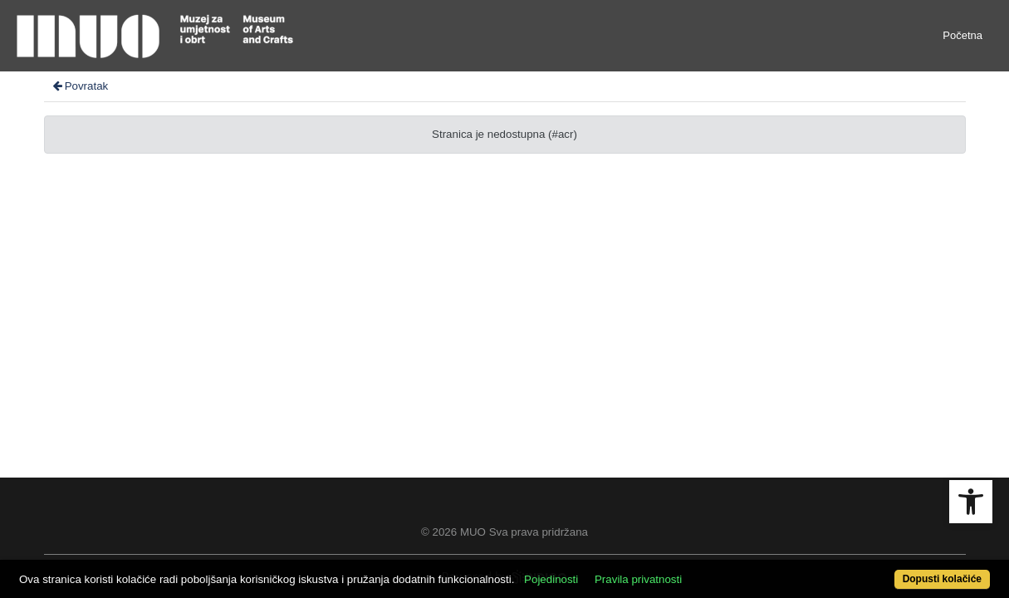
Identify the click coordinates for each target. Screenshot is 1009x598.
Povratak (80, 86)
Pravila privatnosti (688, 570)
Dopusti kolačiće (887, 570)
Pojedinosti (602, 570)
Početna (962, 35)
